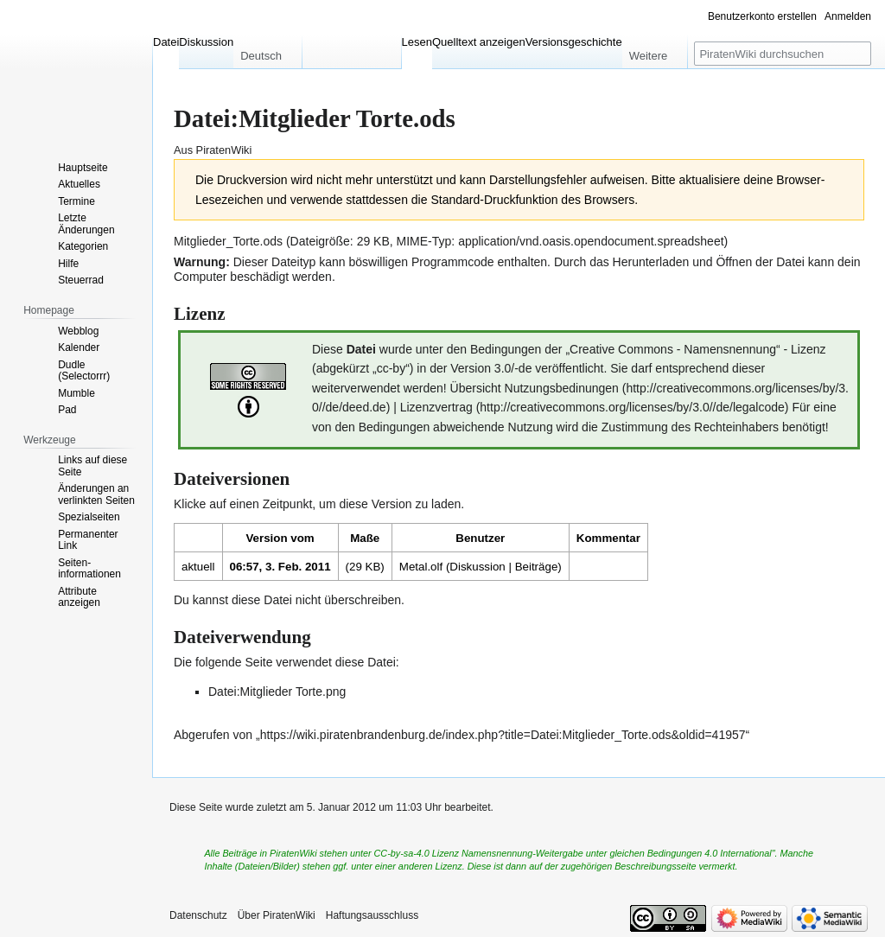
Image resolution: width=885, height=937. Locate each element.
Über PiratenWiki (276, 915)
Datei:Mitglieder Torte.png (277, 691)
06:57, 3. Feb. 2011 (280, 566)
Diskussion (477, 566)
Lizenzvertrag (436, 407)
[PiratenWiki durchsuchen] (782, 53)
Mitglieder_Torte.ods (228, 241)
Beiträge (536, 566)
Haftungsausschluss (372, 915)
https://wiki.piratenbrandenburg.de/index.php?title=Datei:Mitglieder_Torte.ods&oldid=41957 (503, 735)
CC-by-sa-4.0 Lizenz (416, 853)
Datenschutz (198, 915)
